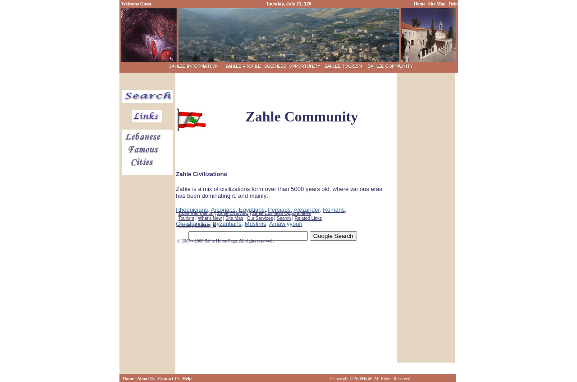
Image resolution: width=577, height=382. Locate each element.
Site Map (234, 218)
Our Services (260, 218)
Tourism (186, 218)
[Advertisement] (285, 87)
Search (284, 218)
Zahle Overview (232, 213)
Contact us (205, 225)
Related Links (308, 218)
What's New (210, 218)
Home (185, 225)
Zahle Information (196, 213)
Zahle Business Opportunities (281, 213)
